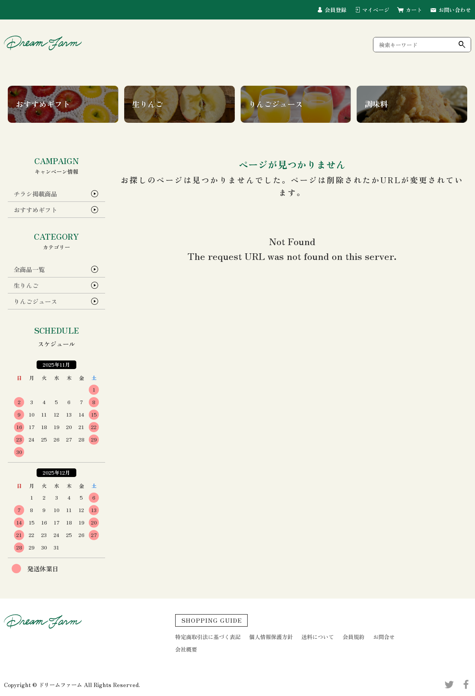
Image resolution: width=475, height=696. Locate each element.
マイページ (375, 10)
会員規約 (353, 637)
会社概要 (186, 649)
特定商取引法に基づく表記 (208, 637)
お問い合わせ (454, 10)
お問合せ (384, 637)
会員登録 (336, 10)
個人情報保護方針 (271, 637)
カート (414, 10)
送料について (317, 637)
